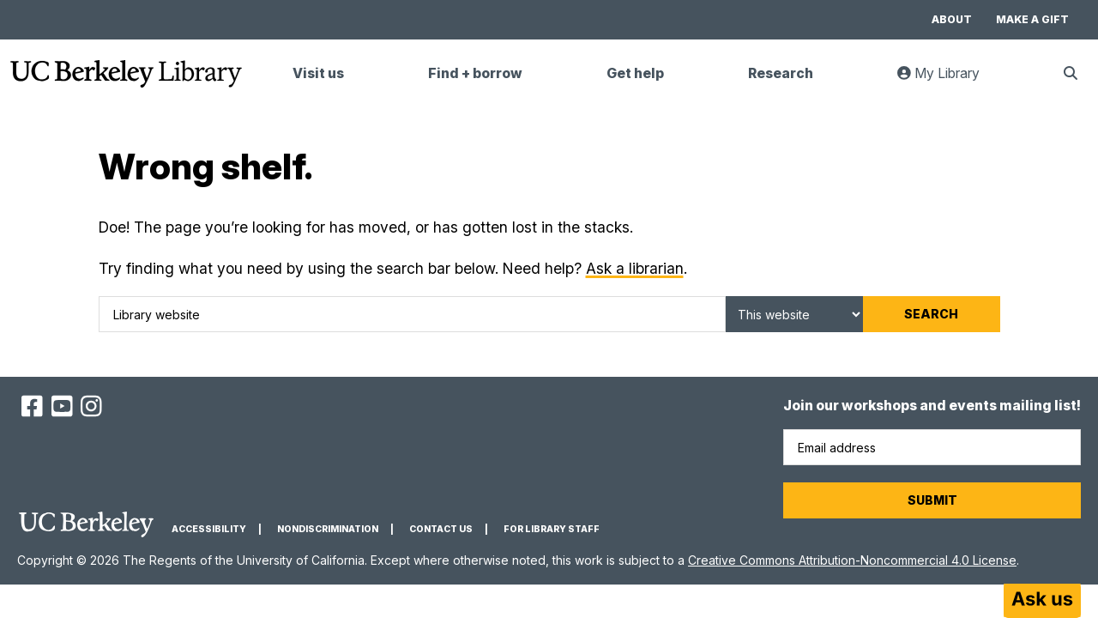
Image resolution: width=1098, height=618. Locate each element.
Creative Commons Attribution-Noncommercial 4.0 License (852, 560)
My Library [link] (948, 80)
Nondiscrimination (327, 529)
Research (780, 73)
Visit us (318, 73)
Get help (635, 73)
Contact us (441, 529)
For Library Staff (552, 529)
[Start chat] (1042, 601)
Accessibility (209, 529)
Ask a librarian (635, 268)
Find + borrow (475, 73)
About (952, 19)
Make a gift (1032, 19)
